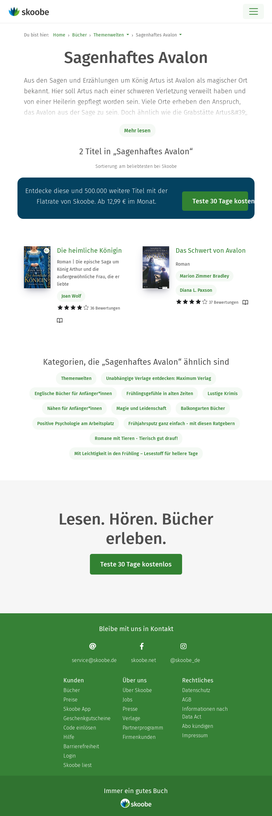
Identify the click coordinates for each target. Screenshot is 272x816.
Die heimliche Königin (89, 250)
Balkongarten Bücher (203, 408)
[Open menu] (253, 11)
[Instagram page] (185, 652)
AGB (186, 700)
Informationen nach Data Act (205, 713)
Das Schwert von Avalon (211, 250)
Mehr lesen (137, 131)
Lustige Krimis (223, 393)
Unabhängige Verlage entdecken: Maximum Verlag (158, 378)
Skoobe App (77, 709)
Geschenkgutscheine (86, 718)
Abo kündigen (197, 726)
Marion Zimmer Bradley (204, 276)
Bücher (79, 35)
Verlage (131, 718)
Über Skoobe (137, 690)
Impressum (195, 735)
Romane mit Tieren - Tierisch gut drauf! (136, 438)
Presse (130, 709)
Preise (70, 700)
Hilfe (68, 737)
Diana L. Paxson (196, 290)
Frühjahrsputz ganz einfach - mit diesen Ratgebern (181, 423)
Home (59, 35)
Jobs (127, 700)
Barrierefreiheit (81, 746)
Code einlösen (79, 728)
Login (69, 756)
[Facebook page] (143, 652)
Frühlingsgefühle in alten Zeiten (159, 393)
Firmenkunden (139, 737)
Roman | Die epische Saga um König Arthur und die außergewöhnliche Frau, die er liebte (88, 273)
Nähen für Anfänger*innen (74, 408)
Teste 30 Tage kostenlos (220, 201)
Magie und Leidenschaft (141, 408)
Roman (183, 264)
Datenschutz (196, 690)
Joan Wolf (71, 296)
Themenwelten (108, 35)
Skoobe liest (77, 765)
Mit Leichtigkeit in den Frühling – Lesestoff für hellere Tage (136, 453)
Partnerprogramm (143, 728)
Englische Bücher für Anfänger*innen (73, 393)
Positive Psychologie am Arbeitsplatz (75, 423)
